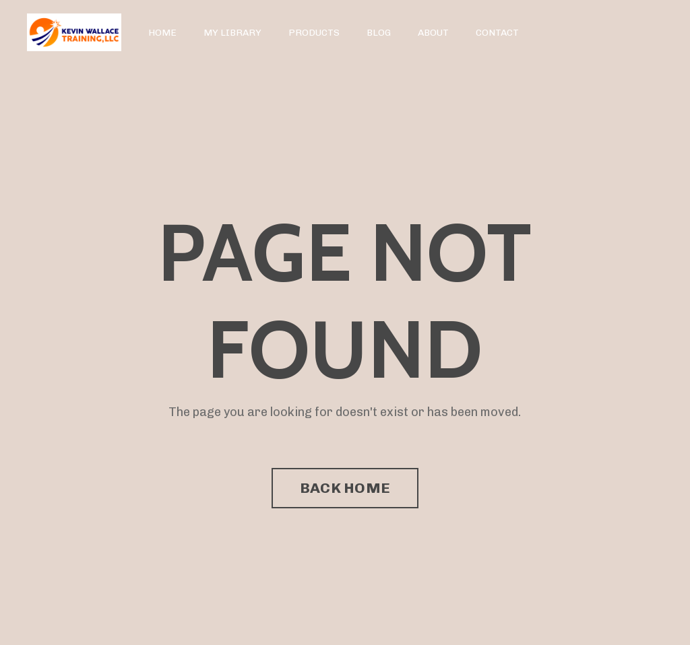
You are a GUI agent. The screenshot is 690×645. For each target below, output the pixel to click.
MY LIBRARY (232, 32)
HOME (162, 32)
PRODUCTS (314, 32)
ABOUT (433, 32)
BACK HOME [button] (345, 487)
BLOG (379, 32)
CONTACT (497, 32)
